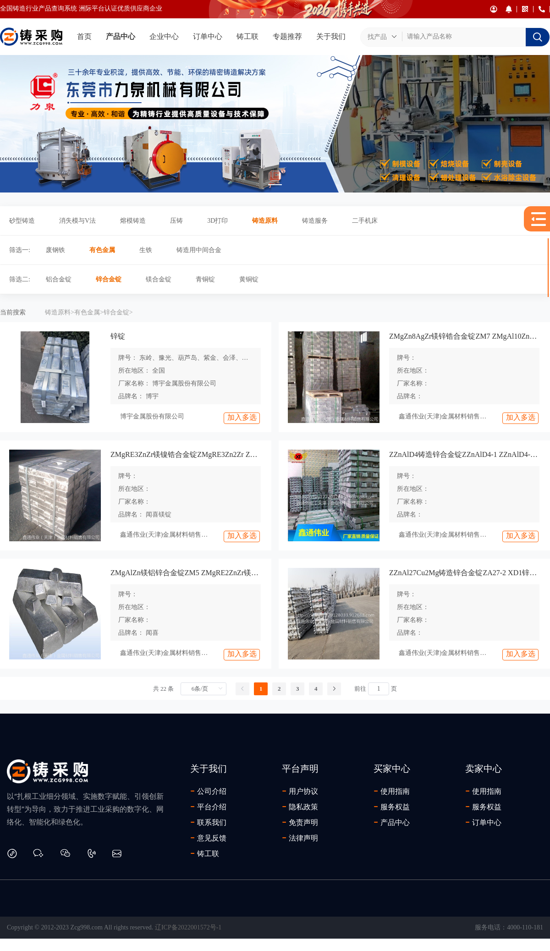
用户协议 (300, 791)
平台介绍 (208, 806)
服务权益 (392, 806)
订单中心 (207, 36)
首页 (84, 36)
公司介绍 (208, 791)
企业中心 (164, 36)
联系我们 (208, 822)
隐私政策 (300, 806)
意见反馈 (208, 838)
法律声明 (300, 838)
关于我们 (331, 36)
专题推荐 (287, 36)
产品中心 (120, 36)
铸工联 (247, 36)
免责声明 (300, 822)
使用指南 (392, 791)
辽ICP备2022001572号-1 (188, 927)
